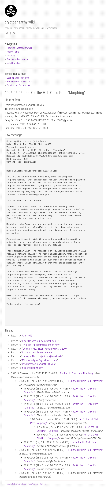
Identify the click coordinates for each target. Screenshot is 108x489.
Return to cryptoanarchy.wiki (19, 48)
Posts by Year (13, 55)
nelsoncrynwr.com (32, 367)
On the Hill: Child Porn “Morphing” (76, 373)
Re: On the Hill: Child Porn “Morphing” (84, 380)
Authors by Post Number (18, 59)
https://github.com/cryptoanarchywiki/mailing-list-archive (26, 484)
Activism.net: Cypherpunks (18, 85)
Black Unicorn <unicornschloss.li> (40, 341)
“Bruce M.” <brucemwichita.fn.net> (40, 344)
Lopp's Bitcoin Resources (18, 77)
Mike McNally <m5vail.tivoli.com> (39, 360)
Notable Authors (14, 63)
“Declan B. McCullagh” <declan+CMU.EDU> (44, 348)
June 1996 (26, 335)
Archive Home (13, 51)
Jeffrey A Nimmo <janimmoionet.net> (42, 356)
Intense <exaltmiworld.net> (37, 352)
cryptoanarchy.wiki (20, 22)
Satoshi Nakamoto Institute (19, 81)
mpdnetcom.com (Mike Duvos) (39, 364)
